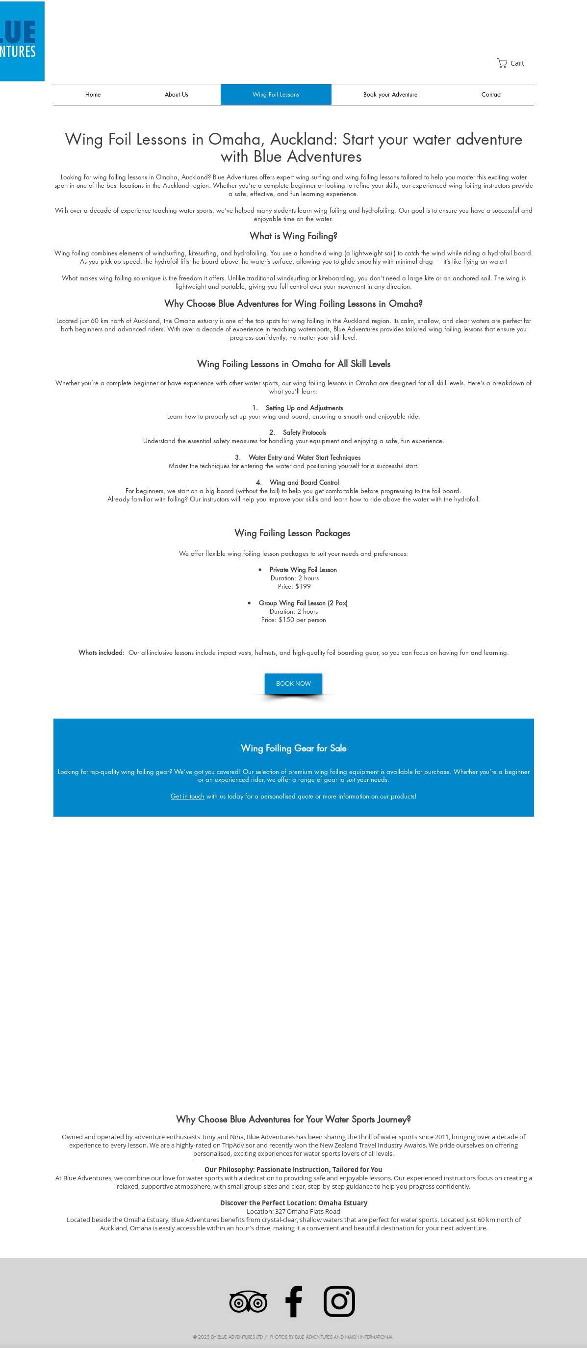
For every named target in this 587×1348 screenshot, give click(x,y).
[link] (516, 63)
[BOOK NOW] (293, 684)
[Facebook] (294, 1301)
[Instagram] (339, 1301)
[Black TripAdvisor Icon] (248, 1301)
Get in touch (187, 796)
